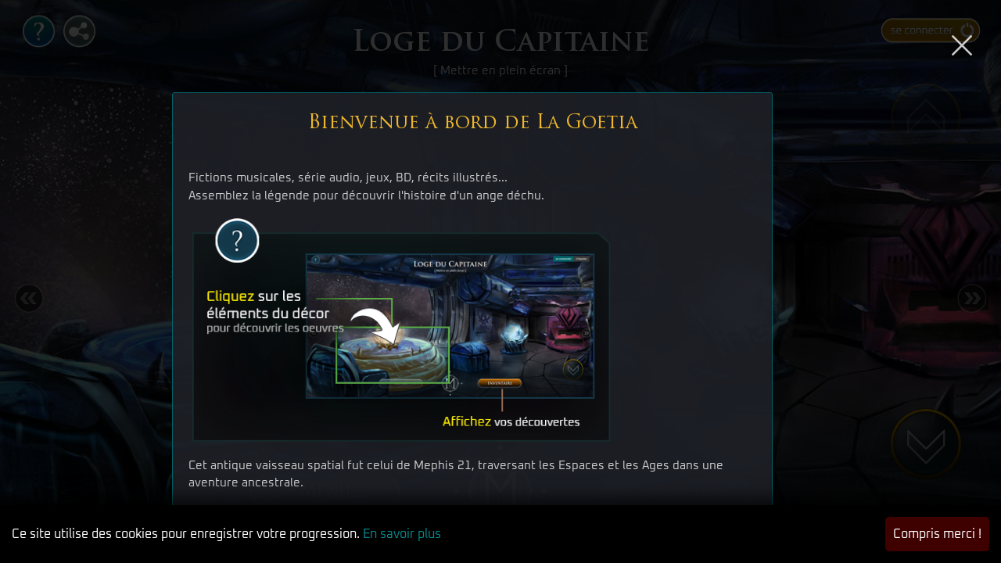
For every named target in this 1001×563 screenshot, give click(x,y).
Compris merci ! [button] (937, 534)
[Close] (961, 42)
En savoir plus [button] (402, 534)
